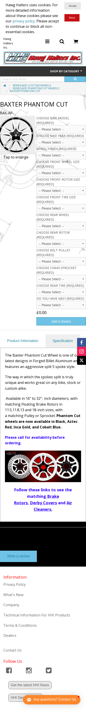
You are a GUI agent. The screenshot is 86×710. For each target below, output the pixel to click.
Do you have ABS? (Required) (60, 298)
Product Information (22, 341)
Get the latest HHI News (30, 685)
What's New (13, 594)
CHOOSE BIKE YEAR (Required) (60, 136)
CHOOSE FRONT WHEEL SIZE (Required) (58, 164)
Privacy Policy (14, 584)
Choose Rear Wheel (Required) (52, 217)
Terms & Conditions (20, 625)
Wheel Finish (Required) (56, 149)
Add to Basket (61, 321)
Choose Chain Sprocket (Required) (56, 270)
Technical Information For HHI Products (36, 615)
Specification (63, 341)
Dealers (9, 635)
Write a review (18, 556)
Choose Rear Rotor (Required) (53, 234)
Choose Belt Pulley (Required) (53, 252)
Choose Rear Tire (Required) (60, 285)
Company (11, 604)
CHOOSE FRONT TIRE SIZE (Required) (56, 199)
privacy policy (24, 21)
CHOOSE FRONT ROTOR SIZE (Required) (58, 181)
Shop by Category (66, 71)
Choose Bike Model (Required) (52, 120)
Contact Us (12, 650)
